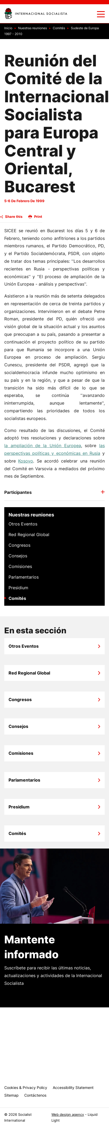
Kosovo (25, 461)
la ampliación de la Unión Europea (42, 445)
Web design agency (67, 1115)
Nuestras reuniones (31, 515)
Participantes (18, 492)
